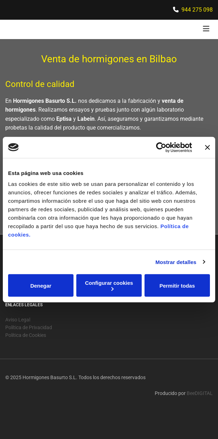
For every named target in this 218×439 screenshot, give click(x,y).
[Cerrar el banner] (207, 147)
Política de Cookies (25, 348)
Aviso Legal (17, 333)
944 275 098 (197, 9)
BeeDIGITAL (200, 406)
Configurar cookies (109, 285)
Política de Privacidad (28, 341)
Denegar (40, 285)
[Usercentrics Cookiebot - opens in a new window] (161, 147)
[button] (178, 29)
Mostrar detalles (176, 262)
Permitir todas (177, 285)
